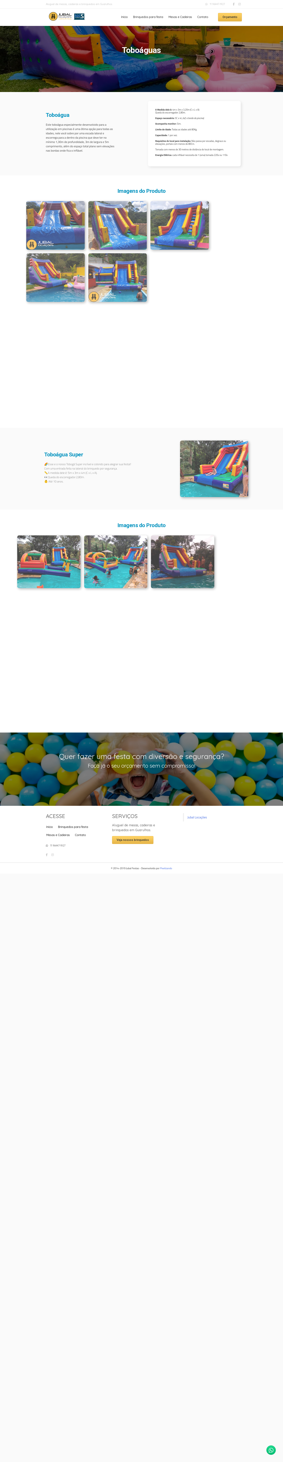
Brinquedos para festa (148, 17)
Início (124, 17)
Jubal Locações (197, 817)
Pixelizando (166, 868)
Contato (202, 17)
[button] (230, 17)
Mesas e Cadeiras (180, 17)
